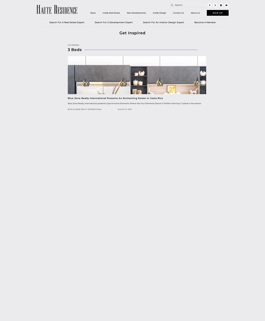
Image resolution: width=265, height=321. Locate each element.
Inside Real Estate (111, 13)
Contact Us (178, 13)
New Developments (136, 13)
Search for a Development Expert (114, 22)
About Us (195, 13)
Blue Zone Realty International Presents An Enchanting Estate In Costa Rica (115, 98)
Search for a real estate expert (66, 22)
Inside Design (159, 13)
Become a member (205, 22)
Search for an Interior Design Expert (163, 22)
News (93, 13)
